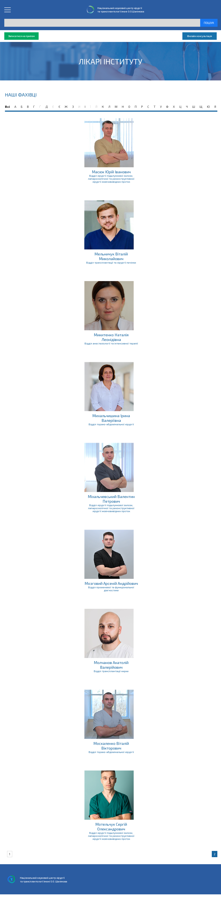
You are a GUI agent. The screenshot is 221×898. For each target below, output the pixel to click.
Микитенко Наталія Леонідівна (111, 337)
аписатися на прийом (21, 36)
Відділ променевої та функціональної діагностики (111, 589)
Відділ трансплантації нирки (111, 671)
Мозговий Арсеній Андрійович (111, 583)
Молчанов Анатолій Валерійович (111, 665)
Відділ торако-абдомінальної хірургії (111, 424)
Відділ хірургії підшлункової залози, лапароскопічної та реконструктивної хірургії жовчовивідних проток (111, 178)
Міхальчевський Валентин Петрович (111, 499)
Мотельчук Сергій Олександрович (111, 826)
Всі (7, 106)
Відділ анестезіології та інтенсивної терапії (111, 343)
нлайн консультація (199, 36)
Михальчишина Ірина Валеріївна (111, 418)
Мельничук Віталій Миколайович (111, 256)
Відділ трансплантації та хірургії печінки (111, 262)
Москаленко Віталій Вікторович (111, 745)
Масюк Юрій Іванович (111, 171)
